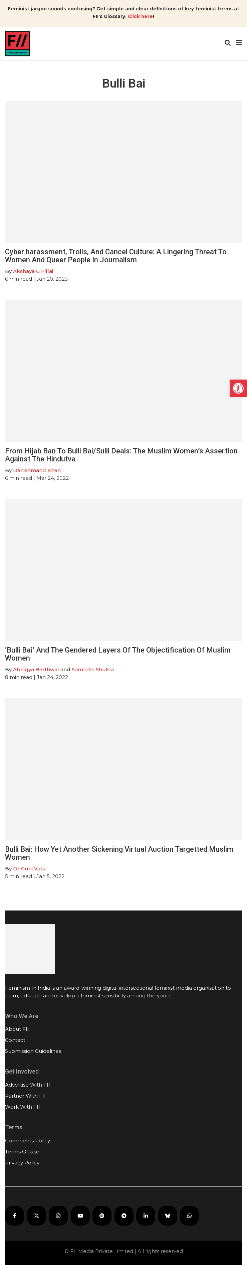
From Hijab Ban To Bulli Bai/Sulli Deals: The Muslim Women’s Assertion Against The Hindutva (121, 455)
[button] (238, 388)
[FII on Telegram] (124, 1216)
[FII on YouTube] (80, 1216)
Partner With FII (25, 1096)
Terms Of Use (22, 1151)
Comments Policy (27, 1140)
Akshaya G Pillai (33, 271)
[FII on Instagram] (58, 1216)
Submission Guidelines (33, 1051)
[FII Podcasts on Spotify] (101, 1216)
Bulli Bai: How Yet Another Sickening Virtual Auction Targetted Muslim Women (119, 853)
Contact (15, 1040)
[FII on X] (36, 1216)
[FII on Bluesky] (167, 1216)
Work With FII (22, 1107)
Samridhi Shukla (93, 669)
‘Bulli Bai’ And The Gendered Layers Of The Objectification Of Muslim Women (118, 654)
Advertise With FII (27, 1085)
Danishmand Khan (37, 470)
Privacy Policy (22, 1162)
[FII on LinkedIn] (145, 1216)
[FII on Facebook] (14, 1216)
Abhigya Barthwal (36, 669)
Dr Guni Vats (29, 868)
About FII (17, 1029)
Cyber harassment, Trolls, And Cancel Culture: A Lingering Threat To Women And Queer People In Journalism (116, 256)
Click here (140, 16)
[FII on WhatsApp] (189, 1216)
